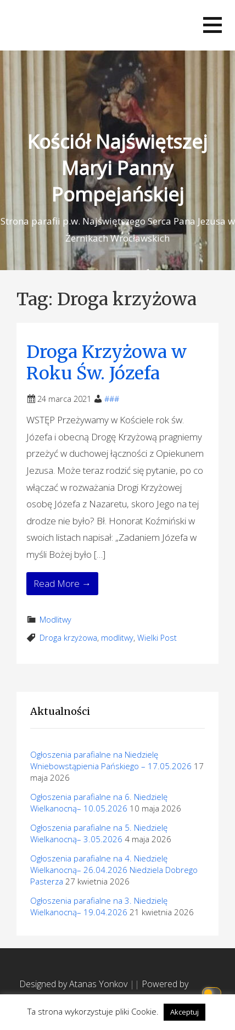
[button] (212, 25)
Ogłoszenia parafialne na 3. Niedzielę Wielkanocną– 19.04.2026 (98, 906)
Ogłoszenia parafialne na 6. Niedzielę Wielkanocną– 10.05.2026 (98, 802)
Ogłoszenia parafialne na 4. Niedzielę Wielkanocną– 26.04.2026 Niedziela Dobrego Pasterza (114, 870)
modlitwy (117, 637)
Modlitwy (55, 619)
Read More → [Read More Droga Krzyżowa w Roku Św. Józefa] (62, 583)
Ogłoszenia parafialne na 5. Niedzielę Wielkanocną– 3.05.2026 (98, 833)
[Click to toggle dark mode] (213, 991)
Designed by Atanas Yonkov (74, 984)
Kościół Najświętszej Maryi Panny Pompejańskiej (117, 167)
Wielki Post (157, 637)
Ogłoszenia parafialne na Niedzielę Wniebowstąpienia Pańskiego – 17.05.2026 (111, 760)
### (111, 399)
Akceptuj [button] (184, 1012)
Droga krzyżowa (68, 637)
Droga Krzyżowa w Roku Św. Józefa (106, 362)
